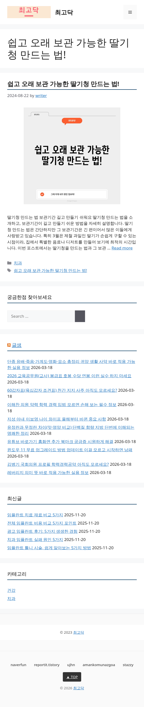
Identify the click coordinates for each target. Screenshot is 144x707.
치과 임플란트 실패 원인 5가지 (35, 539)
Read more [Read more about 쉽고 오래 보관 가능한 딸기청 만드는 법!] (122, 248)
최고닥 (64, 12)
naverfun (18, 664)
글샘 (17, 345)
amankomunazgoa (99, 664)
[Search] (80, 316)
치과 (18, 263)
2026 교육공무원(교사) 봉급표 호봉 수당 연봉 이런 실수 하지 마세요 (69, 375)
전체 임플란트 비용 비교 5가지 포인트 (42, 523)
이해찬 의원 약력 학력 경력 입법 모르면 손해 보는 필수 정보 (61, 404)
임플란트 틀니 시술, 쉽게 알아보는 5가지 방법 (49, 547)
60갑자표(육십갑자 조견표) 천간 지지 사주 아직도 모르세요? (62, 390)
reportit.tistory (46, 664)
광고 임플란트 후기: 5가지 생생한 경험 (42, 531)
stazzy (128, 664)
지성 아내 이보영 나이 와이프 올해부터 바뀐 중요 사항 (56, 419)
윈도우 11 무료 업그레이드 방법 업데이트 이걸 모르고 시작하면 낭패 (69, 449)
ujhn (71, 664)
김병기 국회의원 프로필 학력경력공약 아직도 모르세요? (58, 464)
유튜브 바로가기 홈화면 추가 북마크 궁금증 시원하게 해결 (60, 441)
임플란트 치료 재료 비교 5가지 (35, 515)
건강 (11, 590)
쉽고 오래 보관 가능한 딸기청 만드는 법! (63, 84)
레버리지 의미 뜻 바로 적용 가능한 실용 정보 (48, 472)
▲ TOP (72, 676)
